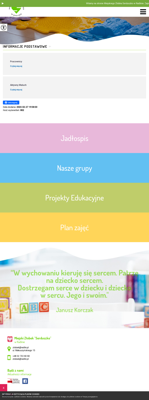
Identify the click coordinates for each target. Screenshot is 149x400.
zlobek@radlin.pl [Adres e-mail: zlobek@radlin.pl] (21, 359)
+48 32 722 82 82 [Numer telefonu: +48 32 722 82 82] (21, 356)
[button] (3, 3)
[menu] (143, 11)
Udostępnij (11, 102)
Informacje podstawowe (25, 46)
